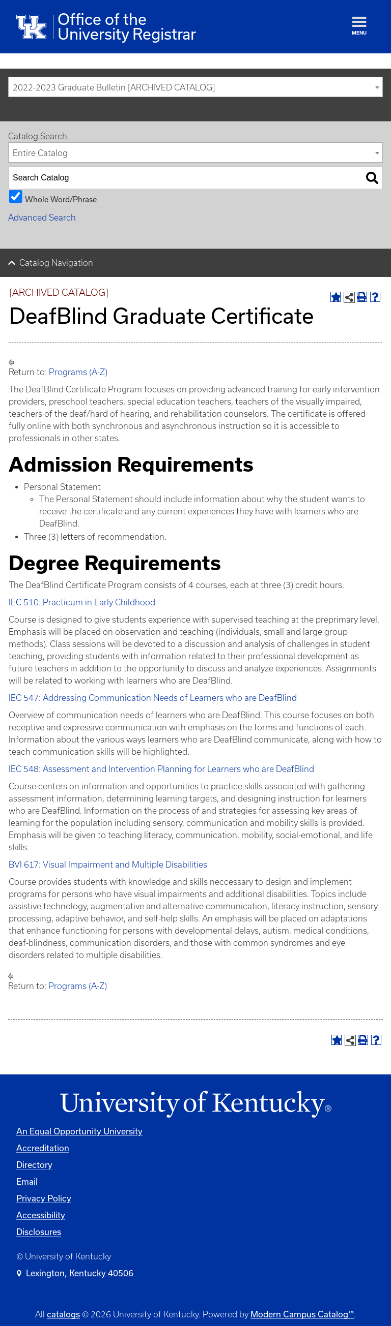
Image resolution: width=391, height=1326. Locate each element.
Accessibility (40, 1215)
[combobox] (195, 87)
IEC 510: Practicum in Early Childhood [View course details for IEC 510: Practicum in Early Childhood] (82, 602)
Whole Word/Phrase (61, 199)
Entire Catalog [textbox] (40, 153)
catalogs (63, 1314)
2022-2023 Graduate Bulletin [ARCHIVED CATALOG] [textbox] (114, 87)
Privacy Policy (43, 1198)
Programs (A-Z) (78, 372)
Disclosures (38, 1232)
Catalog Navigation (56, 262)
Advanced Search (42, 217)
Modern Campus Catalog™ (302, 1314)
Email (27, 1181)
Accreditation (42, 1148)
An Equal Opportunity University (79, 1131)
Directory (34, 1164)
